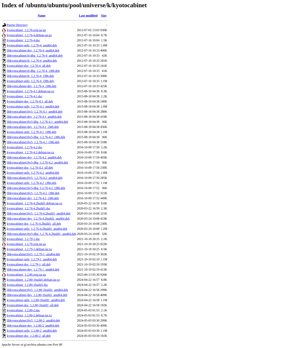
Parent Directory (17, 25)
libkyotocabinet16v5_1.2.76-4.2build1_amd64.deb (38, 213)
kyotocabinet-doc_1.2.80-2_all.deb (29, 335)
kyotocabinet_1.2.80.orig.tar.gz (26, 274)
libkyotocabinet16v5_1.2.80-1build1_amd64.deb (37, 290)
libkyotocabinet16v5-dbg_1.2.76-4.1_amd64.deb (37, 121)
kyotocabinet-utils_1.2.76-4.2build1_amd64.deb (37, 228)
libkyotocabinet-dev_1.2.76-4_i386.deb (31, 86)
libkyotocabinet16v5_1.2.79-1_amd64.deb (33, 254)
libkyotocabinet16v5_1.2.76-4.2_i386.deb (33, 193)
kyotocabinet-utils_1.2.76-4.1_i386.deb (31, 132)
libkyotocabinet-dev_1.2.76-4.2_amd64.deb (34, 157)
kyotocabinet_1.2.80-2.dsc (23, 310)
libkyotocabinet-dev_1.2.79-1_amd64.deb (33, 269)
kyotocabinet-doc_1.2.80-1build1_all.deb (33, 305)
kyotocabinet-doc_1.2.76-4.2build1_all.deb (34, 223)
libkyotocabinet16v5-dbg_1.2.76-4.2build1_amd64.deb (41, 234)
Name (41, 15)
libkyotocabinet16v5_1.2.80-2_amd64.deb (33, 320)
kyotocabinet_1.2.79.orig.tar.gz (26, 244)
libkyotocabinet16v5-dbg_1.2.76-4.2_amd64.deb (37, 162)
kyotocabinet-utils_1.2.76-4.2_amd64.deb (33, 172)
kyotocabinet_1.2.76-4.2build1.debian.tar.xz (34, 203)
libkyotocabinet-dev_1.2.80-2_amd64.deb (33, 325)
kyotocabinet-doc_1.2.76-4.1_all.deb (30, 101)
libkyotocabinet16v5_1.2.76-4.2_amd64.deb (34, 177)
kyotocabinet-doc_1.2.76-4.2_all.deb (30, 167)
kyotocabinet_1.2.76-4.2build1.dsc (28, 208)
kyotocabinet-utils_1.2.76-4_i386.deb (30, 81)
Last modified (88, 15)
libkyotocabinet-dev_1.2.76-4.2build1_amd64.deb (38, 218)
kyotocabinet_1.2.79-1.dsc (23, 239)
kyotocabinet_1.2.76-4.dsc (23, 40)
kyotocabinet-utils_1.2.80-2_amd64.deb (32, 330)
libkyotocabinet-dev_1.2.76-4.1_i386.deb (33, 127)
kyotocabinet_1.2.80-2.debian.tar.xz (29, 315)
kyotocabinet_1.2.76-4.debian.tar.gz (29, 35)
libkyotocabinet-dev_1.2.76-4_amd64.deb (33, 50)
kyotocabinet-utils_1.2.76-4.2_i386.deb (31, 183)
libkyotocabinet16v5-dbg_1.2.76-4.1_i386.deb (36, 137)
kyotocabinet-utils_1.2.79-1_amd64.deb (32, 259)
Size (104, 15)
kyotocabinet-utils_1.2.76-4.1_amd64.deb (33, 106)
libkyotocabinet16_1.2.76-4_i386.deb (30, 76)
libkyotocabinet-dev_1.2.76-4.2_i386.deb (33, 198)
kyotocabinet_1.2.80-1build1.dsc (27, 284)
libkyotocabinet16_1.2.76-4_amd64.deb (32, 60)
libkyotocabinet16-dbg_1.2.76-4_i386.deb (33, 70)
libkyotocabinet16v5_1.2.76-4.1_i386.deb (33, 142)
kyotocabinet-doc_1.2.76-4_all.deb (29, 65)
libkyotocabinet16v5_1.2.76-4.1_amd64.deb (34, 111)
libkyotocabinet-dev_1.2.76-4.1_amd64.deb (34, 116)
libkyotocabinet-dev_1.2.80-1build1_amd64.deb (37, 295)
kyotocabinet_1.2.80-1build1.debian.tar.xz (33, 279)
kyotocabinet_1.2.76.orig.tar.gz (26, 30)
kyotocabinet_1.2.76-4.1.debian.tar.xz (30, 91)
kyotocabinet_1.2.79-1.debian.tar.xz (29, 249)
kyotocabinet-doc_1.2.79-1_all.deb (29, 264)
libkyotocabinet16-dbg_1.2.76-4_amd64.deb (35, 55)
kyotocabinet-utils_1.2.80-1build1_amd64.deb (36, 300)
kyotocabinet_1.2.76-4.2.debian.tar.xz (30, 152)
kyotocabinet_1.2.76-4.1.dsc (24, 96)
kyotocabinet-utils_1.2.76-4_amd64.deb (32, 45)
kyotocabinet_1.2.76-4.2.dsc (24, 147)
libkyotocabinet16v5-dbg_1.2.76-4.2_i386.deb (36, 188)
